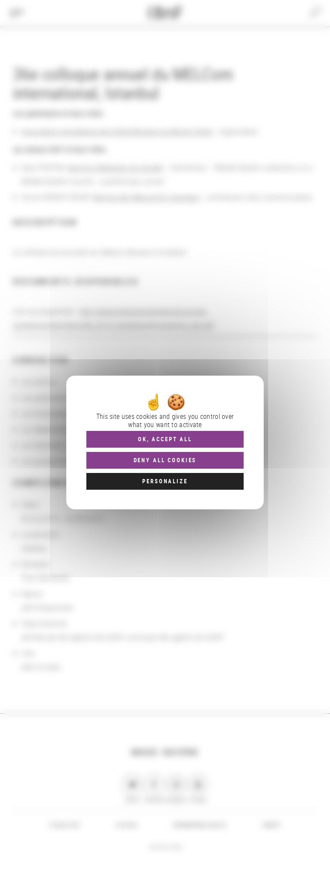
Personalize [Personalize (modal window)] (164, 481)
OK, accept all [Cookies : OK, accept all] (165, 439)
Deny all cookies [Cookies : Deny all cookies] (165, 460)
